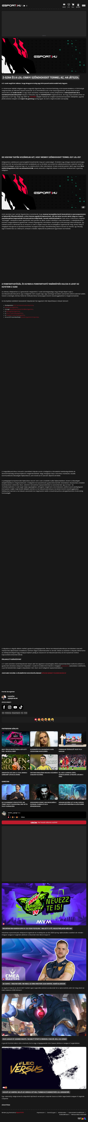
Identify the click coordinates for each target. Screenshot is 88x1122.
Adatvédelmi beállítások (76, 1112)
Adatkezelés (62, 1112)
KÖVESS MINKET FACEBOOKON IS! (54, 673)
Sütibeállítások (64, 1114)
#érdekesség (8, 713)
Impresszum (41, 1112)
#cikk (3, 713)
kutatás (33, 97)
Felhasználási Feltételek (78, 1114)
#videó (25, 713)
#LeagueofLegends (16, 713)
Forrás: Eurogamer (8, 692)
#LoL (22, 713)
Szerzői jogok (51, 1112)
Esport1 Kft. (20, 1112)
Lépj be (34, 822)
